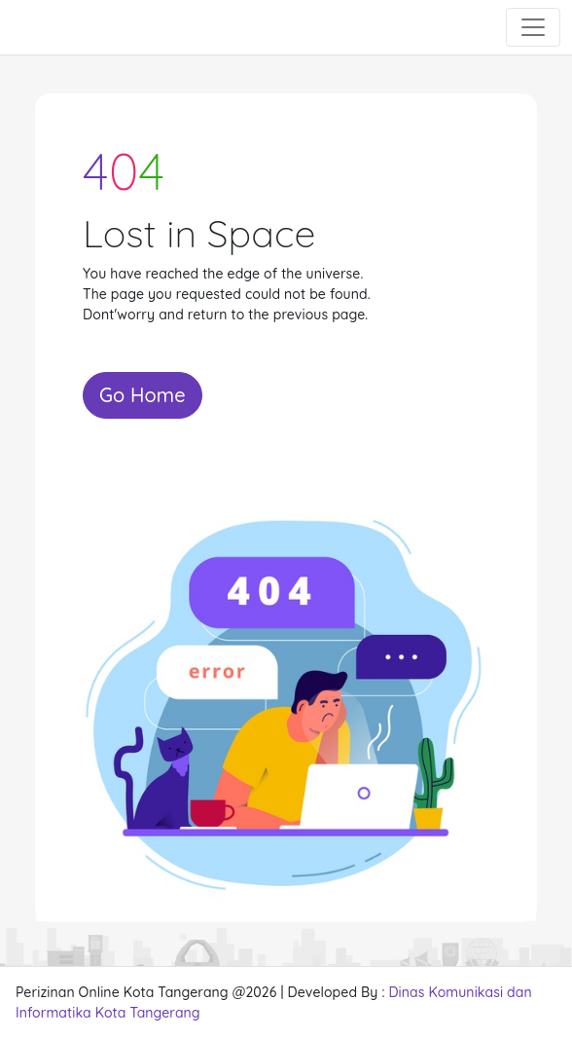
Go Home (142, 395)
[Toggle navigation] (533, 27)
